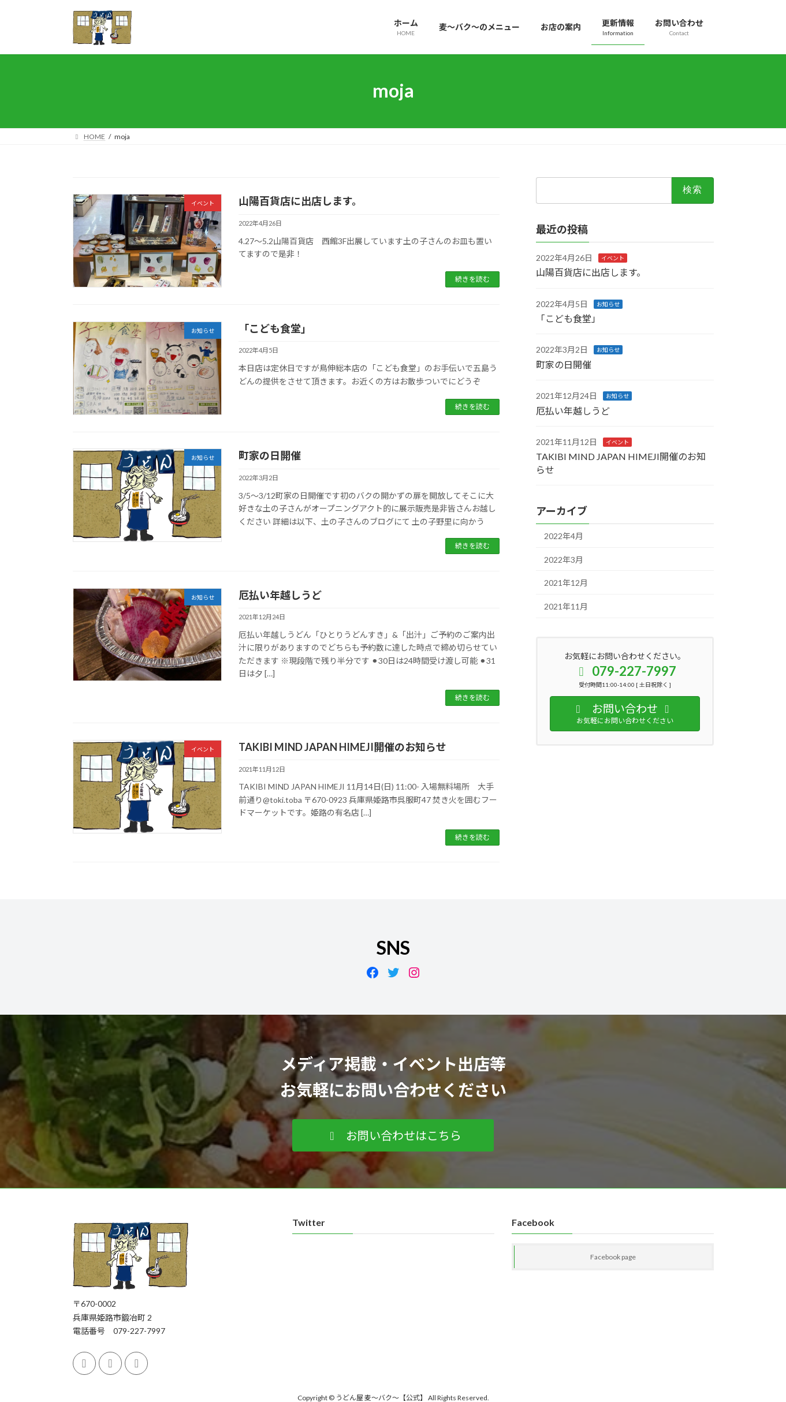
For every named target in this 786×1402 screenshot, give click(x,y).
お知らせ (608, 303)
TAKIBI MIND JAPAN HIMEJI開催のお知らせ (342, 747)
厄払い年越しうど (280, 595)
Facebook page (613, 1257)
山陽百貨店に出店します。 (300, 201)
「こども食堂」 (275, 328)
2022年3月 (563, 559)
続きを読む (472, 279)
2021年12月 (566, 583)
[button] (393, 1135)
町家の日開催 (270, 455)
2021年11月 (566, 606)
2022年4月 (563, 536)
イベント (612, 257)
